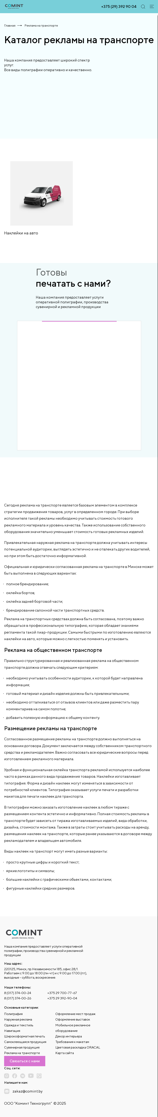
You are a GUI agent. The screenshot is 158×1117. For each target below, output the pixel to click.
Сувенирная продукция (22, 1047)
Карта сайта (64, 1053)
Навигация (12, 1031)
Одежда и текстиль (18, 1025)
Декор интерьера (68, 1036)
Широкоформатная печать (24, 1036)
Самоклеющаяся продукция (25, 1042)
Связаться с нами (25, 1061)
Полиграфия (13, 1014)
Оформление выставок (72, 1019)
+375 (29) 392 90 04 (118, 6)
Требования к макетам (72, 1042)
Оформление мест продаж (75, 1014)
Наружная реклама (18, 1019)
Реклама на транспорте (22, 1053)
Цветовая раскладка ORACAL (77, 1047)
